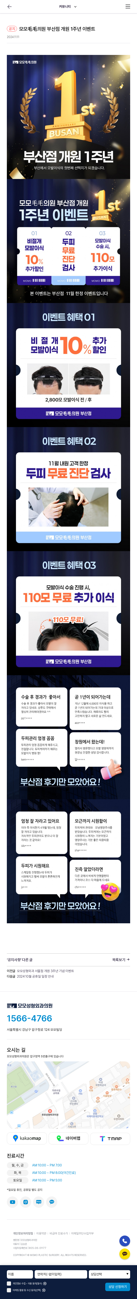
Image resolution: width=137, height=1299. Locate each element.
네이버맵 (68, 1138)
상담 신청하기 (118, 1287)
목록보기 (121, 959)
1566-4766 (29, 1018)
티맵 (110, 1139)
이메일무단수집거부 (82, 1233)
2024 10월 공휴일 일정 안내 (35, 976)
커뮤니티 (65, 7)
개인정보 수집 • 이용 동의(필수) (24, 1283)
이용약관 (41, 1233)
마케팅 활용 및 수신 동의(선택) (24, 1290)
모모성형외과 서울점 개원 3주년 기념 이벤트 (45, 971)
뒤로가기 (9, 6)
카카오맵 (27, 1138)
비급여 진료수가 (59, 1233)
